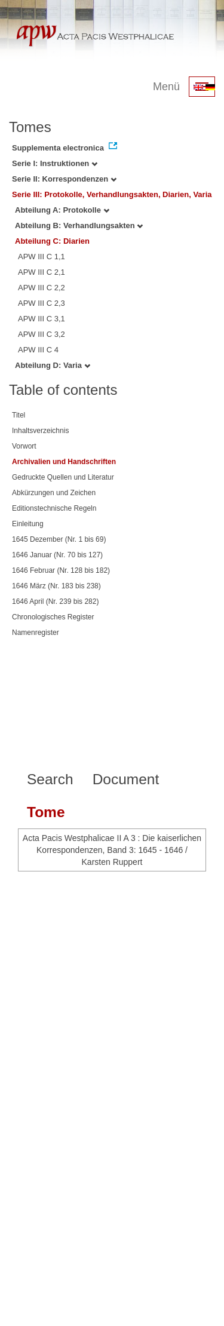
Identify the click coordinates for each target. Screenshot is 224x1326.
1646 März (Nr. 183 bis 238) (56, 586)
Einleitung (28, 524)
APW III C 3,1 (41, 318)
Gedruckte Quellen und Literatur (63, 477)
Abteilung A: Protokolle (62, 209)
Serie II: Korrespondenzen (64, 178)
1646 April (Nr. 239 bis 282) (55, 601)
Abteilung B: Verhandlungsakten (79, 225)
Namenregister (35, 632)
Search (50, 779)
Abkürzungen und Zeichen (54, 493)
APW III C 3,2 (41, 334)
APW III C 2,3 (41, 303)
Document (126, 779)
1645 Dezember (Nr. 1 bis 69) (59, 539)
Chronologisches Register (53, 617)
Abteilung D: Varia (52, 365)
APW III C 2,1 (41, 272)
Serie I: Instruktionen (54, 163)
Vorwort (24, 446)
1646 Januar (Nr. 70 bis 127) (57, 555)
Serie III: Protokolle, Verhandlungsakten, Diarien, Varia (112, 194)
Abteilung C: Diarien (52, 241)
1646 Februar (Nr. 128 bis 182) (61, 570)
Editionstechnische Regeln (54, 508)
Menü (166, 87)
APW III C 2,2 (41, 287)
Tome (46, 812)
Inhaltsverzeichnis (40, 430)
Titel (18, 415)
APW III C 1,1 (41, 256)
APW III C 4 (38, 349)
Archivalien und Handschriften (64, 462)
